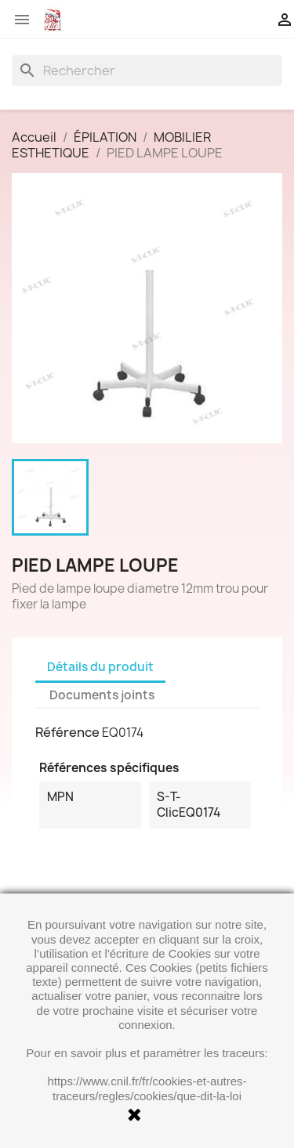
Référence (67, 732)
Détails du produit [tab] (100, 667)
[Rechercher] (147, 70)
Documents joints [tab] (101, 695)
